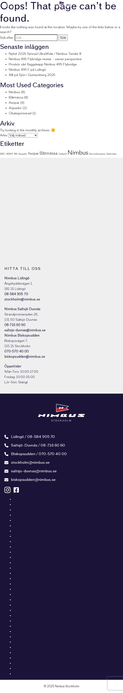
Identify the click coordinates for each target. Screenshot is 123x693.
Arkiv (3, 135)
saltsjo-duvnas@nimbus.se (24, 330)
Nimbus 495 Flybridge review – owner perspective (45, 59)
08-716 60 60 (14, 325)
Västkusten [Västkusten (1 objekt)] (111, 154)
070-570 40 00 (16, 351)
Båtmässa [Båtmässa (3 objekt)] (49, 153)
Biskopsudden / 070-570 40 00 (35, 454)
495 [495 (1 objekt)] (16, 154)
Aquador (15, 108)
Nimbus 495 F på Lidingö (27, 69)
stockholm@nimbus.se (22, 299)
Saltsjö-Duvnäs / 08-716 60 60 (34, 445)
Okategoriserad (20, 113)
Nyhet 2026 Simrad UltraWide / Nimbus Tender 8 (45, 54)
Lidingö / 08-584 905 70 (29, 437)
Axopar (14, 102)
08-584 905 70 (16, 294)
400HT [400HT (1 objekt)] (9, 154)
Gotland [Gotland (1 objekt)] (62, 154)
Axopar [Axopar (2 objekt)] (33, 153)
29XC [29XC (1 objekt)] (2, 154)
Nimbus (14, 92)
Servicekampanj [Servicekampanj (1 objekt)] (97, 154)
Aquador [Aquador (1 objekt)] (22, 154)
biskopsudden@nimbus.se (24, 356)
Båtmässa (16, 97)
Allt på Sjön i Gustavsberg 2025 (32, 75)
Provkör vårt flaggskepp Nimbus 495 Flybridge (43, 64)
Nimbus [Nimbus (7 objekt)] (77, 153)
